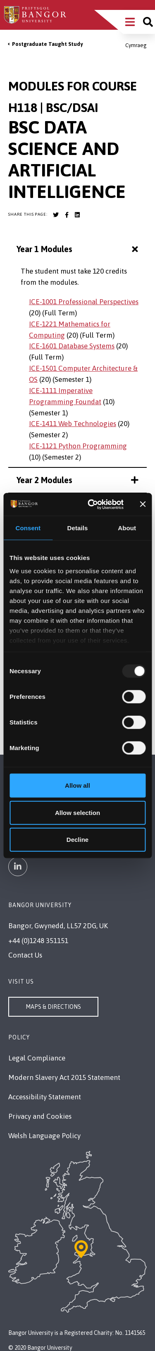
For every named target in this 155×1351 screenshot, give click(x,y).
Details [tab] (77, 527)
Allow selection (77, 812)
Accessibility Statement (44, 1097)
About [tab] (127, 527)
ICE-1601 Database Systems (71, 346)
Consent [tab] (28, 527)
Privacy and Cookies (40, 1116)
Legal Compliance (36, 1058)
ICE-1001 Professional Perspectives (83, 302)
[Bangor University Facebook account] (67, 215)
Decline (77, 839)
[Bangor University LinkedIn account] (77, 215)
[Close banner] (142, 504)
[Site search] (148, 22)
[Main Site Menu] (130, 22)
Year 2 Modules (77, 480)
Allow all (77, 785)
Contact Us (25, 955)
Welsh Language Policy (44, 1136)
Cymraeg (136, 45)
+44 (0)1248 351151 (38, 940)
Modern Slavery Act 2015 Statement (64, 1077)
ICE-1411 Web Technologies (72, 423)
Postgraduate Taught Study (47, 44)
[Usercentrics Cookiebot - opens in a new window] (91, 504)
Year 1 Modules (78, 249)
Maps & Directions (53, 1006)
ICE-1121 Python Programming (78, 446)
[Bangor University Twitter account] (56, 215)
